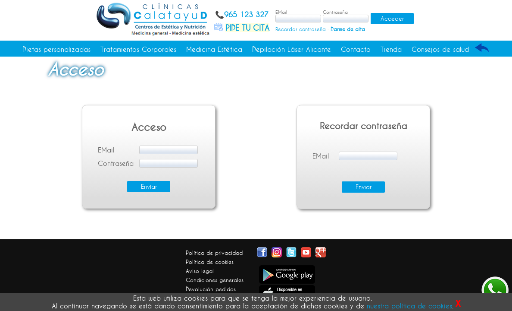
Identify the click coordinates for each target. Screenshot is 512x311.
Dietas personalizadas (56, 49)
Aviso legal (200, 271)
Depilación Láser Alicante (291, 49)
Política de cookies (210, 262)
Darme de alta (348, 29)
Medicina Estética (214, 49)
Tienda (391, 49)
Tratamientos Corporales (138, 49)
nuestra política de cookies (409, 306)
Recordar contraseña (300, 29)
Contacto (356, 49)
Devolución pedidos (211, 289)
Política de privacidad (214, 253)
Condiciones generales (215, 280)
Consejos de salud (440, 49)
